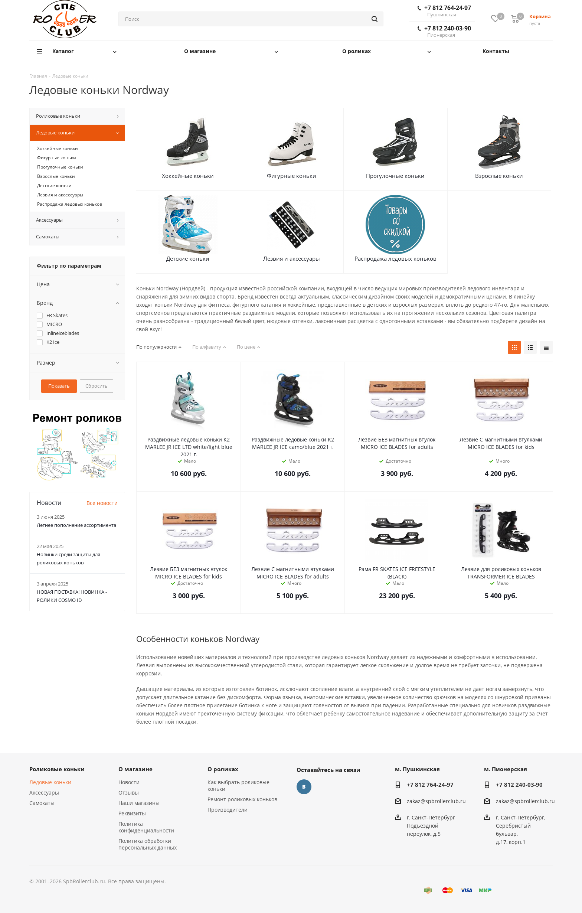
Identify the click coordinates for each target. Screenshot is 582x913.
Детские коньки (187, 258)
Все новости (102, 502)
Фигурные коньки (291, 175)
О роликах (222, 769)
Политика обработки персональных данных (147, 844)
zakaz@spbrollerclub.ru (436, 801)
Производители (227, 809)
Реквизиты (132, 813)
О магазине (135, 769)
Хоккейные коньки (188, 175)
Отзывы (128, 792)
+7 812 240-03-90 (444, 31)
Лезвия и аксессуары (291, 258)
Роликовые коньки (57, 769)
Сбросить (96, 385)
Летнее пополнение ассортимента (76, 525)
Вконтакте (304, 786)
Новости (129, 782)
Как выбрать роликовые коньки (238, 785)
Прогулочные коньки (395, 175)
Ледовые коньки (50, 782)
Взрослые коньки (499, 175)
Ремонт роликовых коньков (242, 799)
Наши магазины (139, 802)
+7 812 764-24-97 (444, 11)
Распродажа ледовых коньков (395, 258)
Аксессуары (44, 792)
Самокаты (42, 802)
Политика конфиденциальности (146, 827)
